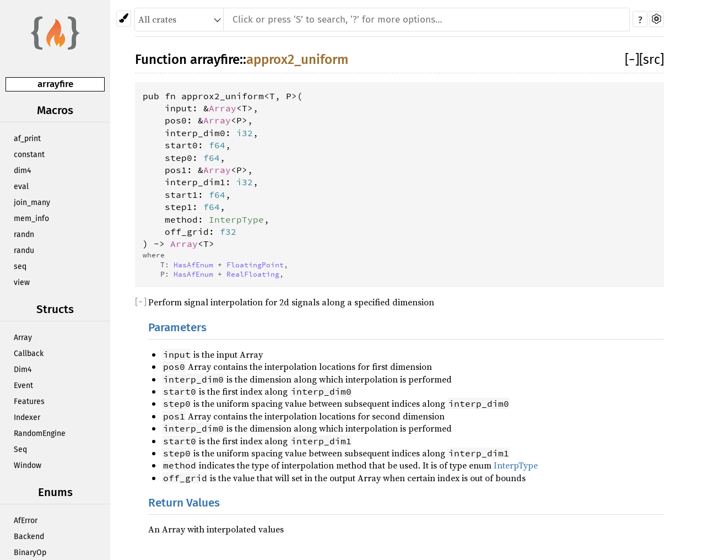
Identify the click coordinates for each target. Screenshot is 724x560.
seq (20, 266)
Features (29, 401)
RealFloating (252, 274)
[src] (651, 59)
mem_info (31, 218)
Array (23, 337)
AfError (25, 520)
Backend (29, 536)
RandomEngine (40, 433)
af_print (27, 138)
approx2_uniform (297, 59)
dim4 (22, 170)
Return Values (184, 503)
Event (23, 385)
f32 (228, 231)
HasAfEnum (193, 264)
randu (24, 250)
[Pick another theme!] (123, 18)
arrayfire (55, 84)
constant (29, 154)
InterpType (236, 219)
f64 (217, 144)
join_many (32, 202)
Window (27, 465)
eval (21, 186)
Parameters (177, 328)
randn (24, 234)
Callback (29, 353)
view (22, 282)
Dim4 (22, 369)
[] (632, 59)
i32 (244, 132)
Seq (20, 449)
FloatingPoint (255, 264)
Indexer (27, 417)
